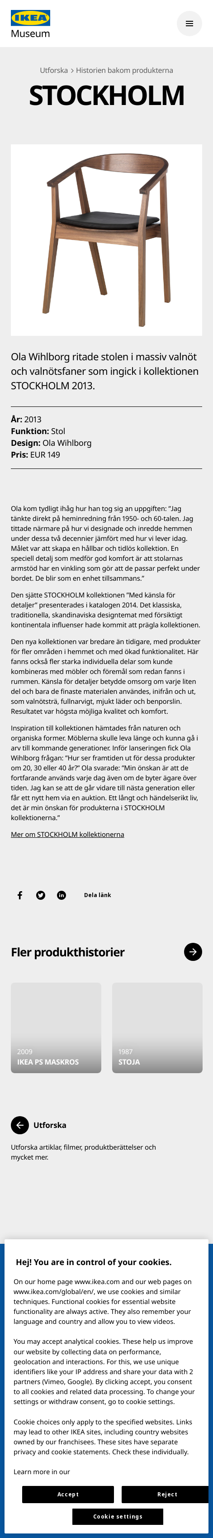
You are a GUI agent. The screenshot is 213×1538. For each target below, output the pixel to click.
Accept (68, 1494)
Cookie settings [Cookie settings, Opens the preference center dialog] (118, 1516)
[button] (193, 952)
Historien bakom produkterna (124, 70)
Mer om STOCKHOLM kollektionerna (67, 834)
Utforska (54, 70)
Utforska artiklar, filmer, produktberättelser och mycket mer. (83, 1152)
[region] (106, 1386)
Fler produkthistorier (67, 952)
